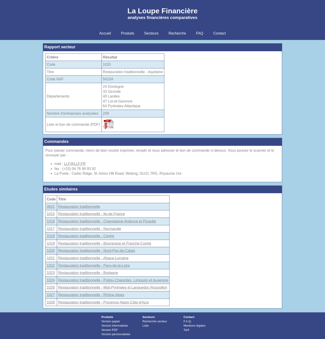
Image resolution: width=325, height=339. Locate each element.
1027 (51, 295)
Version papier (110, 321)
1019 (51, 243)
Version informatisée (114, 325)
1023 (51, 273)
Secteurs (148, 317)
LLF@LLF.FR (75, 164)
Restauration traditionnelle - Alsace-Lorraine (93, 258)
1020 (51, 251)
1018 (51, 236)
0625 (51, 207)
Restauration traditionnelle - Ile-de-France (91, 214)
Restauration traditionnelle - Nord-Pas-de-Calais (96, 251)
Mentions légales (194, 325)
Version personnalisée (115, 334)
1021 (51, 258)
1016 (51, 221)
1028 (51, 302)
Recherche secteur (154, 321)
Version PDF (109, 330)
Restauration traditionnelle (79, 207)
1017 (51, 229)
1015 (51, 214)
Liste (145, 325)
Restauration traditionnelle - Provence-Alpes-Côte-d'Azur (103, 302)
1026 (51, 287)
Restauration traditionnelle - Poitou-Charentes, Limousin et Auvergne (113, 280)
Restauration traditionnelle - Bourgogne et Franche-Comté (104, 243)
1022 (51, 265)
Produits (107, 317)
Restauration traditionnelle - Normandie (89, 229)
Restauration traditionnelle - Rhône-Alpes (91, 295)
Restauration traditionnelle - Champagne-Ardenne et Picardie (107, 221)
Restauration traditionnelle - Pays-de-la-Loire (94, 265)
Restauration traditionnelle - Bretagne (88, 273)
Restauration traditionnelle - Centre (86, 236)
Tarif (186, 330)
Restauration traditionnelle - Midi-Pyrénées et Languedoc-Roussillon (112, 287)
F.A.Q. (187, 321)
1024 (51, 280)
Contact (188, 317)
